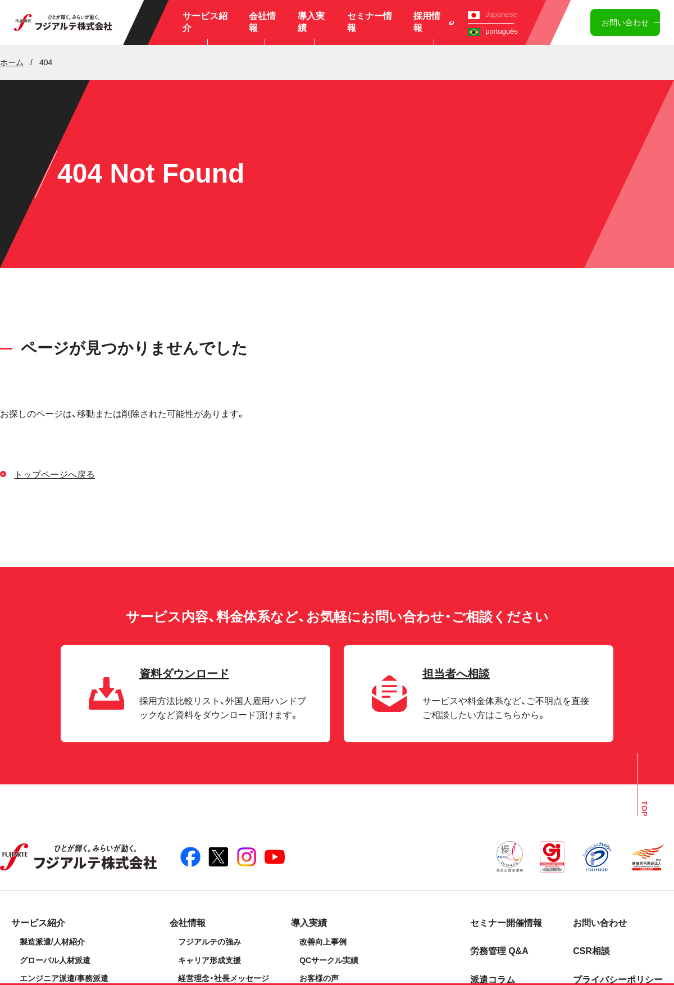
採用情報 (433, 22)
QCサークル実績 (328, 960)
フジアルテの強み (209, 941)
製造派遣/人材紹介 (52, 941)
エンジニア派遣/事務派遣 (64, 978)
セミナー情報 (369, 22)
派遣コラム (492, 979)
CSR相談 (591, 951)
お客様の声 (319, 978)
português (493, 31)
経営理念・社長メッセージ (223, 978)
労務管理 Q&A (499, 951)
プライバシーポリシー (618, 979)
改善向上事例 (323, 941)
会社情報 (262, 22)
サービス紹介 (205, 22)
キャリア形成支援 (209, 960)
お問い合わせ (625, 22)
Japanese (492, 14)
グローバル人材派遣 (55, 960)
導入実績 (311, 22)
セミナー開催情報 (506, 923)
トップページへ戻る (54, 474)
